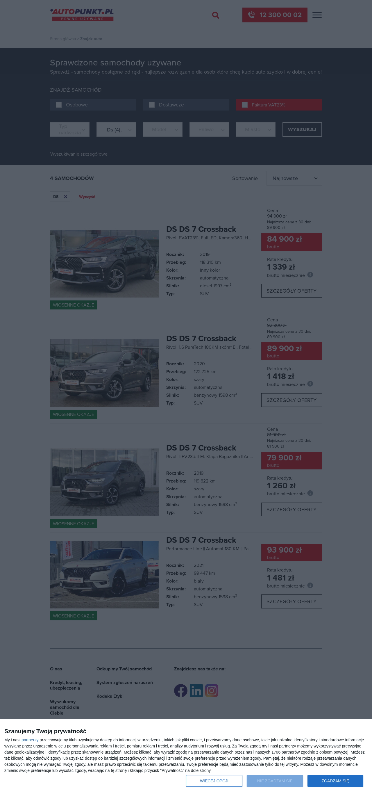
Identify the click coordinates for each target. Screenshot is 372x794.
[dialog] (186, 757)
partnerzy (30, 740)
